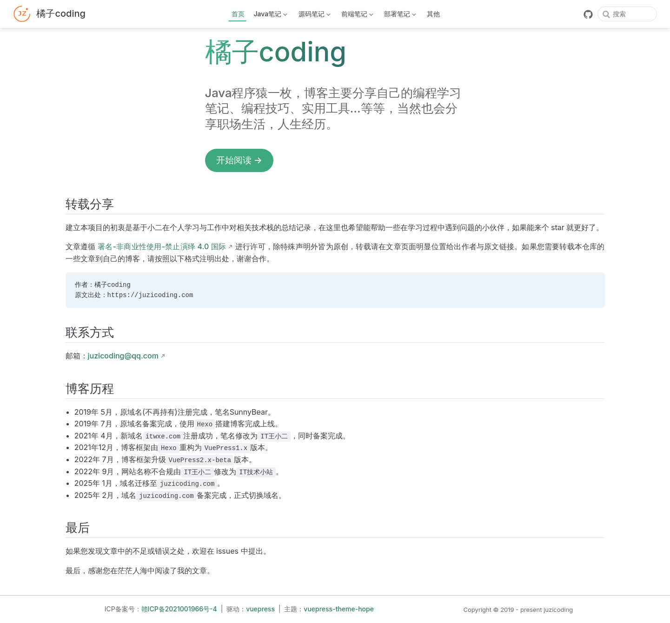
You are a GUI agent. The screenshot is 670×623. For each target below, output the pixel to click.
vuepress (260, 609)
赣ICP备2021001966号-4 (179, 609)
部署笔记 (399, 15)
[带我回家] (49, 14)
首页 (238, 14)
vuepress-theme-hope (339, 609)
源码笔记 (313, 15)
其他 (433, 14)
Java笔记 (269, 15)
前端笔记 (356, 15)
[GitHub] (588, 14)
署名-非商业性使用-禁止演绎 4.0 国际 (162, 246)
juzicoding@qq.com (123, 355)
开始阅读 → (239, 160)
